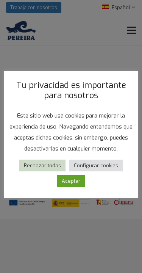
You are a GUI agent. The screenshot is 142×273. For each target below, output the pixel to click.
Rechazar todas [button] (42, 165)
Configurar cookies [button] (96, 165)
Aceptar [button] (71, 181)
